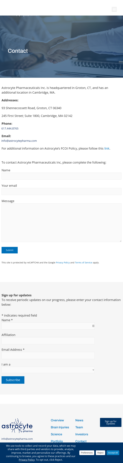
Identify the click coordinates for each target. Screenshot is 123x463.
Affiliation (8, 319)
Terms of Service (83, 246)
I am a (6, 349)
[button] (114, 9)
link (106, 133)
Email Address (13, 334)
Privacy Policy (63, 246)
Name (61, 158)
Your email (61, 173)
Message (61, 205)
